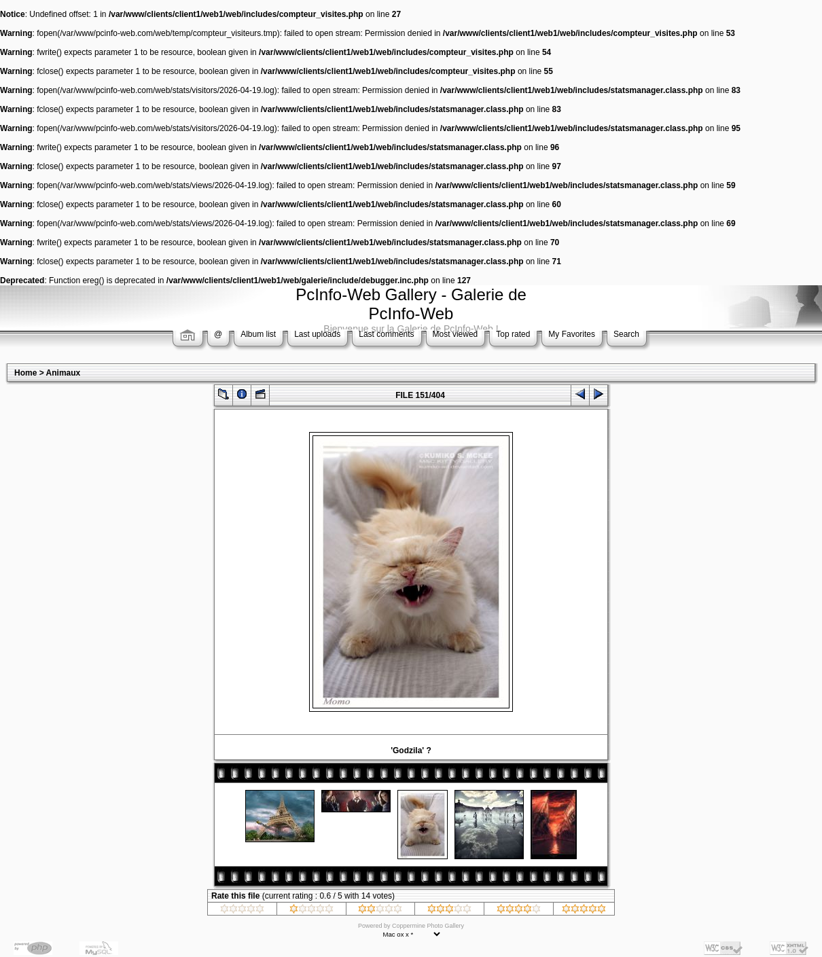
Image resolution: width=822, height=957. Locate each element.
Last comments (386, 334)
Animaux (63, 373)
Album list (258, 334)
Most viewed (455, 334)
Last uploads (317, 334)
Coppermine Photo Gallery (428, 925)
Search (626, 334)
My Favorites (571, 334)
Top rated (513, 334)
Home (25, 373)
